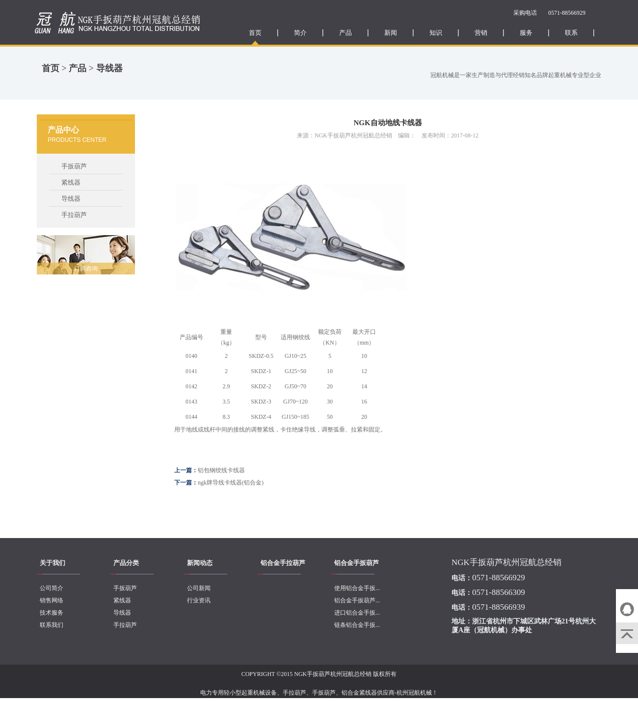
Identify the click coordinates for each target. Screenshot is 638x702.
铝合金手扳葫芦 (356, 563)
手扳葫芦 (74, 166)
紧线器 (70, 182)
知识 (435, 32)
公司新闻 (199, 588)
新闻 (390, 32)
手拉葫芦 (74, 214)
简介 (300, 32)
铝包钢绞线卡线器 (221, 470)
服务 (526, 32)
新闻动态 (200, 563)
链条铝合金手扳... (357, 624)
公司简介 (51, 588)
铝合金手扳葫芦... (357, 600)
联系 (571, 32)
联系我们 (51, 624)
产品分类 (126, 563)
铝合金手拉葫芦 (283, 563)
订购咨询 (86, 268)
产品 (345, 32)
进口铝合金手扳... (357, 612)
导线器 (109, 68)
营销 (481, 32)
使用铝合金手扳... (357, 588)
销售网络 (51, 600)
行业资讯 (199, 600)
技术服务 (51, 612)
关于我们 (52, 563)
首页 (255, 32)
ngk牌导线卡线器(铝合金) (231, 482)
